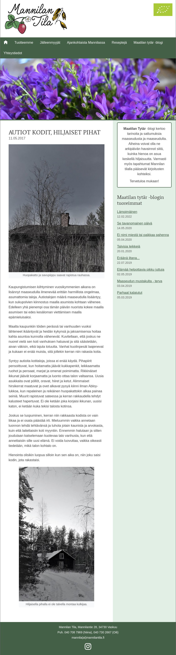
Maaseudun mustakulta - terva (139, 281)
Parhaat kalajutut (129, 292)
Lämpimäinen (127, 212)
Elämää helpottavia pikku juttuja (140, 269)
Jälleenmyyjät (50, 42)
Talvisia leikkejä (128, 246)
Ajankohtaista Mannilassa (86, 42)
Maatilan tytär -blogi (148, 42)
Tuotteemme (23, 42)
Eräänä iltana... (128, 258)
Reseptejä (119, 42)
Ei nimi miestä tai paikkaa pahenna (143, 235)
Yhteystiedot (13, 53)
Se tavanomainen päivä (134, 223)
